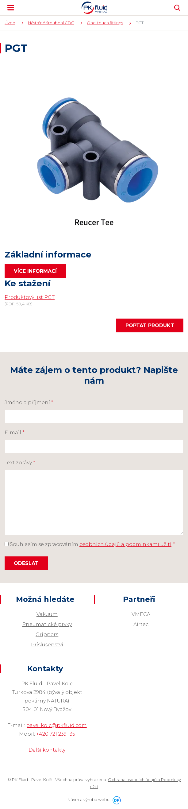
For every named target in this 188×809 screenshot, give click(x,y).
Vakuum (47, 614)
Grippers (47, 634)
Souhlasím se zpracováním (90, 544)
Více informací (35, 271)
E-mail (15, 432)
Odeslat (26, 563)
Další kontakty (47, 750)
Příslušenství (47, 645)
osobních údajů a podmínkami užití (125, 544)
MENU (11, 8)
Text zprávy (20, 463)
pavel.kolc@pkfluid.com (56, 725)
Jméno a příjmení (29, 402)
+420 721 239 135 (55, 734)
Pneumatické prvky (47, 624)
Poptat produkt (149, 325)
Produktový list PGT (30, 297)
